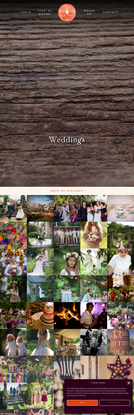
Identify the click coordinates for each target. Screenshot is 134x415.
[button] (128, 383)
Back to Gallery (67, 191)
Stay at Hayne (45, 12)
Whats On (89, 12)
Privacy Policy (98, 409)
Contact (110, 12)
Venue (25, 12)
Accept (82, 402)
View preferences (114, 402)
